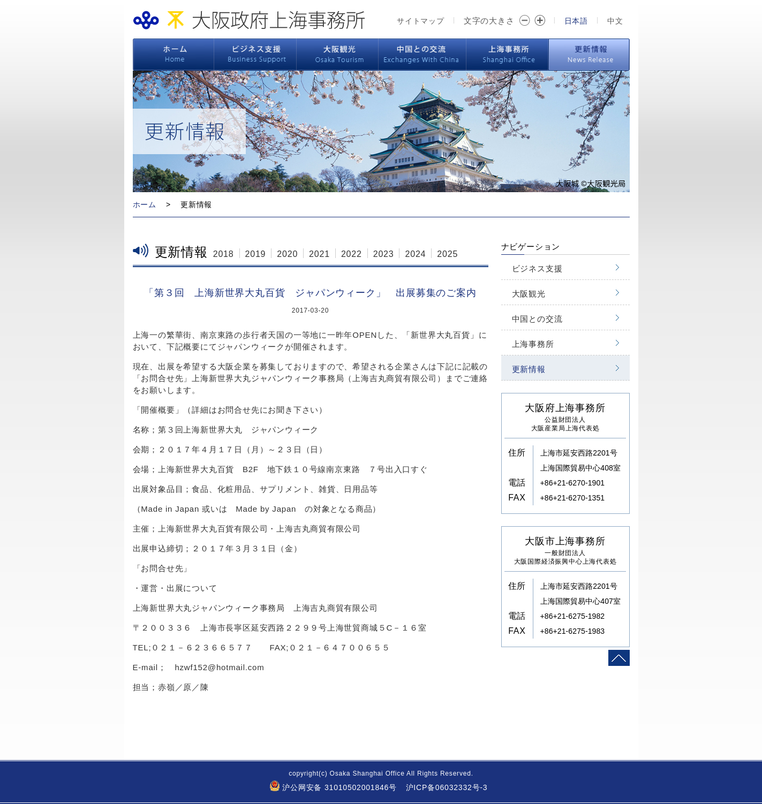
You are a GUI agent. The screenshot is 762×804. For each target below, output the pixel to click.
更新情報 (589, 55)
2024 (415, 254)
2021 (319, 254)
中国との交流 (422, 55)
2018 (223, 254)
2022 (351, 254)
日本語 (576, 21)
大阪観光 (338, 55)
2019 (255, 254)
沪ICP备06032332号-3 (447, 787)
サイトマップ (420, 21)
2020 (287, 254)
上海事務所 (507, 55)
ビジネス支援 (255, 55)
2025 (447, 254)
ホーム (173, 55)
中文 (615, 21)
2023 (383, 254)
